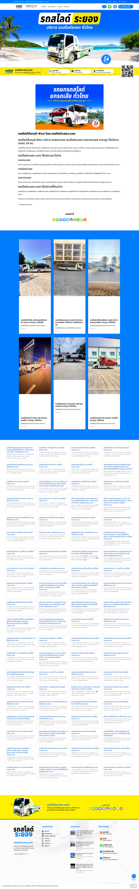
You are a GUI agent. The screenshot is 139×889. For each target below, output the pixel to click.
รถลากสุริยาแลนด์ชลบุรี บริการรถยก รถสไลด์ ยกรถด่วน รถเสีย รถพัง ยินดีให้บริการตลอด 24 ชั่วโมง (53, 733)
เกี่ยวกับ (66, 7)
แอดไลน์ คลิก (107, 845)
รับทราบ (132, 886)
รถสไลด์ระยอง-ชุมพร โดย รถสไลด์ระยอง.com (83, 732)
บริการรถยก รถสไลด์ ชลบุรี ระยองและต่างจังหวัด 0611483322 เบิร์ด (84, 552)
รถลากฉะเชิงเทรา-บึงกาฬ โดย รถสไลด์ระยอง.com (20, 569)
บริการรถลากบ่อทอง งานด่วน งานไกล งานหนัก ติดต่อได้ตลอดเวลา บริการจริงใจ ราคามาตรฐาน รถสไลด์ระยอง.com (52, 656)
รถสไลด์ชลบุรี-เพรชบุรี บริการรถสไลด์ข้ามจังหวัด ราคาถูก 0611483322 (20, 717)
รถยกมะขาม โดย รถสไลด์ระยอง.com (52, 532)
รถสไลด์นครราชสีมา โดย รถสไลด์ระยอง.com (18, 688)
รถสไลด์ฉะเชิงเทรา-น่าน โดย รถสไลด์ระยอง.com (20, 768)
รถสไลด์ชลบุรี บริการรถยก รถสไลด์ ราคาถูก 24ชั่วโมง (104, 419)
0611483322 (78, 72)
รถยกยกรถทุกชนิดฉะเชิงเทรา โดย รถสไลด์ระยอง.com (20, 499)
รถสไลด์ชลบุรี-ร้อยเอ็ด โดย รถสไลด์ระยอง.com (52, 518)
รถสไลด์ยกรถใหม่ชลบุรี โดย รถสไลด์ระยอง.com (20, 603)
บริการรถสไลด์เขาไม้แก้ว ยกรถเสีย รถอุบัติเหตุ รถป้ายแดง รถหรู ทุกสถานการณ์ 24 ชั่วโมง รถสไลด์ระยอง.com (20, 622)
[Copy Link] (53, 219)
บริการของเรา (52, 7)
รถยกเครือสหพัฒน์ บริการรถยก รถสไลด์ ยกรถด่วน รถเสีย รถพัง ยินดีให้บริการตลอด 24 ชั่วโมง (84, 604)
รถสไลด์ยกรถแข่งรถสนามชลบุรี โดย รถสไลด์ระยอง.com (53, 702)
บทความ (60, 7)
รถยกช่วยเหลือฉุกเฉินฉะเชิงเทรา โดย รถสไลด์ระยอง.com (118, 584)
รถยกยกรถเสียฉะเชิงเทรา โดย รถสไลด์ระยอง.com (117, 518)
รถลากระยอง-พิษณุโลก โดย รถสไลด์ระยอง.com (20, 533)
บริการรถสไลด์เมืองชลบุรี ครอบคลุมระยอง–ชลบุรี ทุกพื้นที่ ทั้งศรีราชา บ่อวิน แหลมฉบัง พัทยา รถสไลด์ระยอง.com (85, 833)
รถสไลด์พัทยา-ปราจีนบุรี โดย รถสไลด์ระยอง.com (20, 654)
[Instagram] (71, 219)
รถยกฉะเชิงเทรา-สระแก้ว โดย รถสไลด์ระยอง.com (117, 768)
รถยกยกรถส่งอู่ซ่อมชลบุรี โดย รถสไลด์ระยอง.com (53, 552)
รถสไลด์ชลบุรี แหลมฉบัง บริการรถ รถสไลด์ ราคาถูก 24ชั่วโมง (69, 405)
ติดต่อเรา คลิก (126, 6)
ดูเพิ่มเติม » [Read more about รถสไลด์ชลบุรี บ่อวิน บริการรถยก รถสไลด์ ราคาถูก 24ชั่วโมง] (24, 427)
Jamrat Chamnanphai (104, 72)
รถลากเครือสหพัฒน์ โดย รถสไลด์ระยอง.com (83, 448)
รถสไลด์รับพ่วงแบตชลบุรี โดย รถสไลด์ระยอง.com (85, 749)
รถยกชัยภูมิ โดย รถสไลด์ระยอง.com (52, 568)
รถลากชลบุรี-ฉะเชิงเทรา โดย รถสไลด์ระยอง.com (117, 749)
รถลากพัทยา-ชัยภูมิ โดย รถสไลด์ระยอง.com (50, 639)
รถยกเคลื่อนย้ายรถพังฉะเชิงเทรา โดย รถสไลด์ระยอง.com (52, 717)
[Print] (85, 219)
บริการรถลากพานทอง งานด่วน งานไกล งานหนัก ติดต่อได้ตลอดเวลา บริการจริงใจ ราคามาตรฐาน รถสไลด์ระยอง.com (53, 586)
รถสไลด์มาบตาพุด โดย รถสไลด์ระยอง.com (18, 482)
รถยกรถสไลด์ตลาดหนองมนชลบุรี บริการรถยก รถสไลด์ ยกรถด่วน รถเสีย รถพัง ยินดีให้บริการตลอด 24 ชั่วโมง (84, 866)
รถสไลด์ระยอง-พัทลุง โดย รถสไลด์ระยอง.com (116, 702)
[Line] (57, 219)
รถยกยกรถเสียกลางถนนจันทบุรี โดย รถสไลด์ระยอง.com (21, 639)
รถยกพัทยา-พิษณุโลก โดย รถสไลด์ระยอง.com (51, 448)
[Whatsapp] (74, 219)
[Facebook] (60, 219)
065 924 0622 (107, 840)
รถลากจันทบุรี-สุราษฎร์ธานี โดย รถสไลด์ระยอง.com (116, 654)
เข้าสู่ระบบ (115, 2)
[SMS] (81, 219)
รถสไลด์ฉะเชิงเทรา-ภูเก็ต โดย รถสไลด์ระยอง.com (20, 552)
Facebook (100, 70)
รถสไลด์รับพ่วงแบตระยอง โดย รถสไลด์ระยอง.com (118, 639)
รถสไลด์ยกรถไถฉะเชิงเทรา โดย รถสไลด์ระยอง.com (53, 749)
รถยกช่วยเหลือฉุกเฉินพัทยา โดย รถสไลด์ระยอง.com (83, 673)
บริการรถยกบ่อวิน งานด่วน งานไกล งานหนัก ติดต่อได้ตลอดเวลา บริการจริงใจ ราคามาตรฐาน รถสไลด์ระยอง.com (53, 483)
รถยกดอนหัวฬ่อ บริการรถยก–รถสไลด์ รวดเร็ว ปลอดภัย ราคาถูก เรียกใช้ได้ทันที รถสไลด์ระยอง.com (53, 769)
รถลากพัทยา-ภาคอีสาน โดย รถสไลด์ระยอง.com (52, 688)
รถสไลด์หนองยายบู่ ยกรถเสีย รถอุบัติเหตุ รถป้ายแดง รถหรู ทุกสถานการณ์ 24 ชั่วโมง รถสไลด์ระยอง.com (18, 751)
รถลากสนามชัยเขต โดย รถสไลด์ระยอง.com (82, 654)
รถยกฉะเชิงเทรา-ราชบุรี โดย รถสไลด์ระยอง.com (117, 569)
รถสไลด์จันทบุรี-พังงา (26, 205)
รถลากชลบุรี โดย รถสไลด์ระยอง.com (84, 767)
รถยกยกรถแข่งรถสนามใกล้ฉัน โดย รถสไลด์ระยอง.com (20, 518)
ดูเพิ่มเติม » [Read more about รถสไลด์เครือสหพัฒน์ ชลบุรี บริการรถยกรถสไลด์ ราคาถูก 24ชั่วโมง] (93, 329)
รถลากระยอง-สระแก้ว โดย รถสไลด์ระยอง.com (51, 673)
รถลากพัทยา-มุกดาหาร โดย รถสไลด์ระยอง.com (20, 732)
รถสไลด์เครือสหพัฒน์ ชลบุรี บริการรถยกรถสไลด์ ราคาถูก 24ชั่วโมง (104, 321)
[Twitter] (67, 219)
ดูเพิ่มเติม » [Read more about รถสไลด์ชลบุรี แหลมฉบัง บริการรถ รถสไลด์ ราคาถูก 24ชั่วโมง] (58, 412)
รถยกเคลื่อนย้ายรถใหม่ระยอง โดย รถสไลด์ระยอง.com (20, 465)
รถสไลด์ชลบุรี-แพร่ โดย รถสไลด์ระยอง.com (50, 465)
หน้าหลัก (43, 7)
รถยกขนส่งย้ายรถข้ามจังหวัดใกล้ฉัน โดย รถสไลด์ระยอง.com (84, 702)
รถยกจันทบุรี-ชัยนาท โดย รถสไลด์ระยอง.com (84, 854)
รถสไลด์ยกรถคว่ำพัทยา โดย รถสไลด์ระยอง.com (84, 717)
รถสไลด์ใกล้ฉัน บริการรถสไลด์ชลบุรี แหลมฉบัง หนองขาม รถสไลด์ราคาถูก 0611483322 (117, 733)
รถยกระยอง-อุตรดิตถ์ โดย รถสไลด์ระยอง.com (116, 688)
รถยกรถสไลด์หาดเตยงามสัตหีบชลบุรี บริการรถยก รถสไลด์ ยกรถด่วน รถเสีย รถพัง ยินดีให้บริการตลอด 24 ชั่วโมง (118, 466)
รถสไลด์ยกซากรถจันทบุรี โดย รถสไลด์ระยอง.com (84, 569)
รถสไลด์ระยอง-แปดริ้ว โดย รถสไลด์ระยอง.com (116, 482)
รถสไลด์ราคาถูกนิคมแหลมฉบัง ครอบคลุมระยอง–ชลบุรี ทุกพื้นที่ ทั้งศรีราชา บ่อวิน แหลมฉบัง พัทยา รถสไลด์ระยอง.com (118, 535)
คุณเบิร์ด (55, 70)
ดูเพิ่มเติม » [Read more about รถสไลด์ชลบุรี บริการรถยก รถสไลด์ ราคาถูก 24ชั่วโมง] (93, 427)
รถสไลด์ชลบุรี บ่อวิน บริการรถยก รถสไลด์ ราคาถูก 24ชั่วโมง (34, 419)
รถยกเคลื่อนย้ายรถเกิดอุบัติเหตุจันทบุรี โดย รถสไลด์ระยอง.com (20, 673)
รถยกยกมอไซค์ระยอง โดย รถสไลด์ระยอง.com (116, 673)
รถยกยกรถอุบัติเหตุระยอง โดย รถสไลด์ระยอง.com (85, 639)
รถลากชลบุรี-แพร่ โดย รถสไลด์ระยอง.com (82, 620)
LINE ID (77, 70)
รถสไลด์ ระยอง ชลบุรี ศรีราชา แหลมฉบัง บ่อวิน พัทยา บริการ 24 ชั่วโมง (85, 688)
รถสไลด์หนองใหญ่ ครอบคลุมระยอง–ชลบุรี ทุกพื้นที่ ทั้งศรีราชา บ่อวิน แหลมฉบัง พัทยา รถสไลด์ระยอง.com (20, 449)
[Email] (78, 219)
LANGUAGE (124, 1)
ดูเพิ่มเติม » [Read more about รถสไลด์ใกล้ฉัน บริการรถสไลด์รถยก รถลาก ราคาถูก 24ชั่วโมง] (24, 329)
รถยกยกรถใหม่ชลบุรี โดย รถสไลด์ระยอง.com (83, 518)
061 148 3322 (126, 7)
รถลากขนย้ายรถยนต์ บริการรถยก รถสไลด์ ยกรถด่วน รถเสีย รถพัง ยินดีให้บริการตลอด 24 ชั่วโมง (84, 585)
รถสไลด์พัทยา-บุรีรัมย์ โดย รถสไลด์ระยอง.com (83, 482)
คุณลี (104, 838)
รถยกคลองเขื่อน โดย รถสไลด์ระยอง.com (81, 465)
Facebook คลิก (108, 851)
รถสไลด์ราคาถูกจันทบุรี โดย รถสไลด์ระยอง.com (20, 584)
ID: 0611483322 (108, 847)
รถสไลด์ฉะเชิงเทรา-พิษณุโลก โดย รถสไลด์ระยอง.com (84, 533)
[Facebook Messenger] (64, 219)
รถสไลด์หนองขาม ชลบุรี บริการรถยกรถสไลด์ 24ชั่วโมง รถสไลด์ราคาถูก (69, 322)
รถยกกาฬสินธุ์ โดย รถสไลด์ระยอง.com (117, 716)
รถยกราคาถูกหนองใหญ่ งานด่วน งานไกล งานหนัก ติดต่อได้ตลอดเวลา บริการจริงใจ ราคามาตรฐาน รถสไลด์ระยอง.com (118, 501)
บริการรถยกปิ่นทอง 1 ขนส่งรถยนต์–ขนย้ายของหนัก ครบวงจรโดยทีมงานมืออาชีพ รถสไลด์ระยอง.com (118, 553)
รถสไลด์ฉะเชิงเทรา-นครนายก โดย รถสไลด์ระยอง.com (20, 702)
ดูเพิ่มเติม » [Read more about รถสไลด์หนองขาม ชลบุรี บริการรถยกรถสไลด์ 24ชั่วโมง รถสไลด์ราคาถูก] (58, 331)
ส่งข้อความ (106, 857)
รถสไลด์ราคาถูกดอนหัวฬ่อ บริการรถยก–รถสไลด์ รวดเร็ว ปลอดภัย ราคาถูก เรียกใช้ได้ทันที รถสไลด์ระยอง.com (85, 844)
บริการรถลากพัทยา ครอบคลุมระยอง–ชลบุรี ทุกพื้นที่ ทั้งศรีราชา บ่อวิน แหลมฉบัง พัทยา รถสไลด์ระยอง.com (84, 500)
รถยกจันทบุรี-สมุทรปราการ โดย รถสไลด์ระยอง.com (116, 620)
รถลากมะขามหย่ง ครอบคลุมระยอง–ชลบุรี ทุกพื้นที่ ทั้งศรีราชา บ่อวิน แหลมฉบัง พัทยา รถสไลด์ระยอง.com (52, 621)
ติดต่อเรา (109, 2)
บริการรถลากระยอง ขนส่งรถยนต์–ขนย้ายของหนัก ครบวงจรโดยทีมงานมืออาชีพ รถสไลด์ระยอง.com (52, 604)
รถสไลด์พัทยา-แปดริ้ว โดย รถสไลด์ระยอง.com (116, 448)
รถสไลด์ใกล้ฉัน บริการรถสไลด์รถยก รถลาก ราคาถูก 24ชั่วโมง (34, 321)
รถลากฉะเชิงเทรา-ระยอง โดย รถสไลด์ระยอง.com (52, 499)
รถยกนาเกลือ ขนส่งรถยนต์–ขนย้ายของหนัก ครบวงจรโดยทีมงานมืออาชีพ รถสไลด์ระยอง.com (118, 604)
